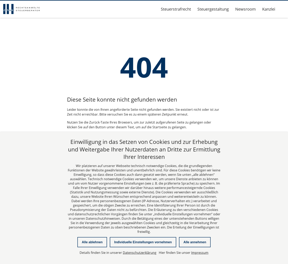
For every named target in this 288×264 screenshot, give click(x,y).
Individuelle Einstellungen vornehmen (143, 242)
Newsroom (245, 9)
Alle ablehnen (92, 242)
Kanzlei (268, 9)
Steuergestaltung (213, 9)
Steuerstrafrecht (176, 9)
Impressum (199, 252)
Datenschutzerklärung (139, 252)
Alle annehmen (194, 242)
